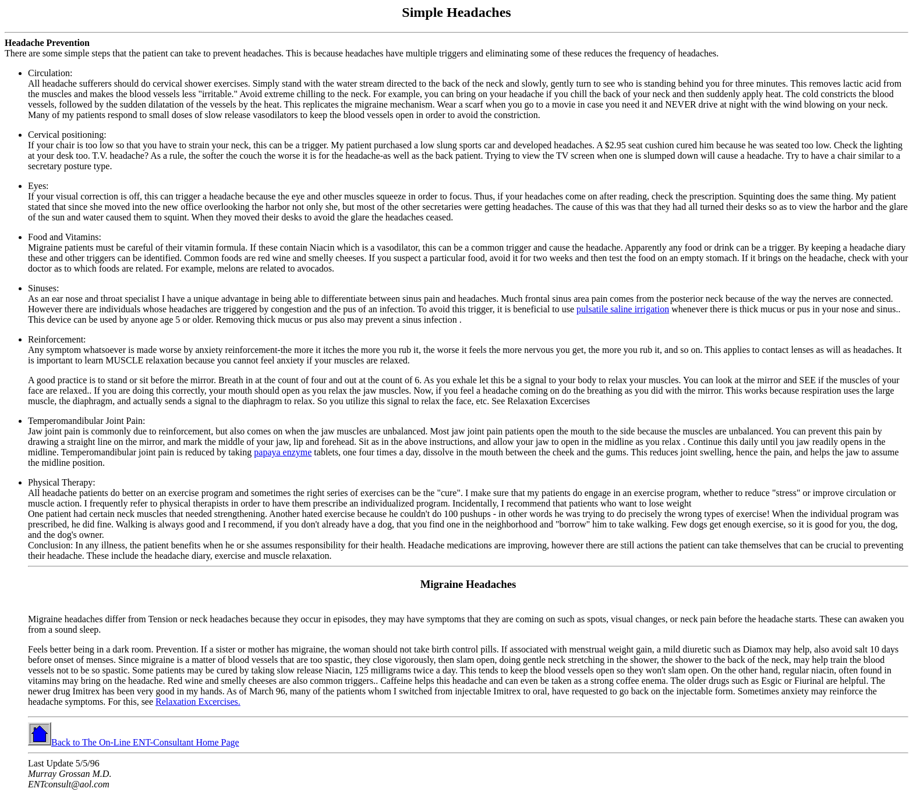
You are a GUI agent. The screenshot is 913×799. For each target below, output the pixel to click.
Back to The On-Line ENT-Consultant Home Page (133, 742)
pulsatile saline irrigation (622, 309)
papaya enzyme (283, 452)
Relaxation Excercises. (197, 702)
